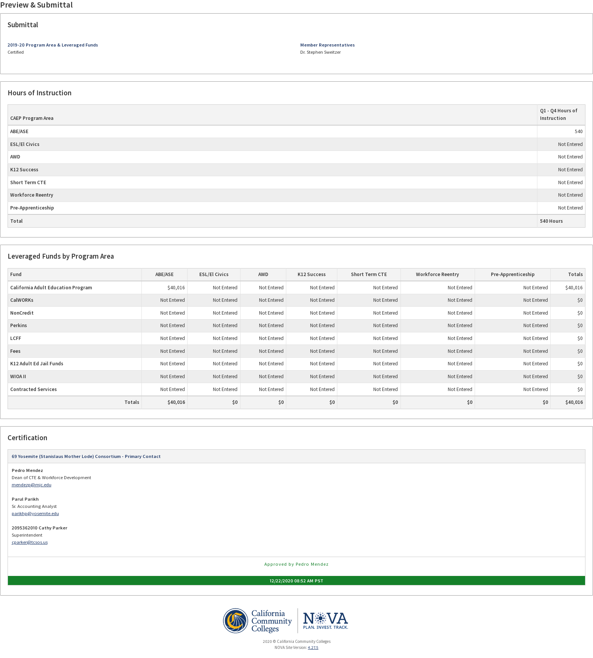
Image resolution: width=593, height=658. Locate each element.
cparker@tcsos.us (30, 542)
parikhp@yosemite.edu (35, 513)
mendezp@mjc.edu (31, 484)
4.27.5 (313, 647)
